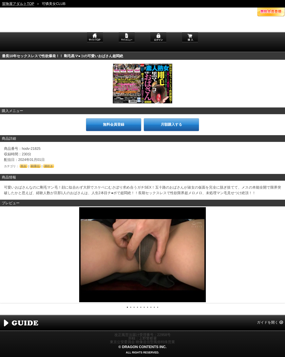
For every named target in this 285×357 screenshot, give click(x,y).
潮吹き (48, 166)
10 (157, 307)
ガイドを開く (267, 322)
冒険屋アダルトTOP (18, 4)
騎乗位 (35, 166)
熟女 (24, 166)
